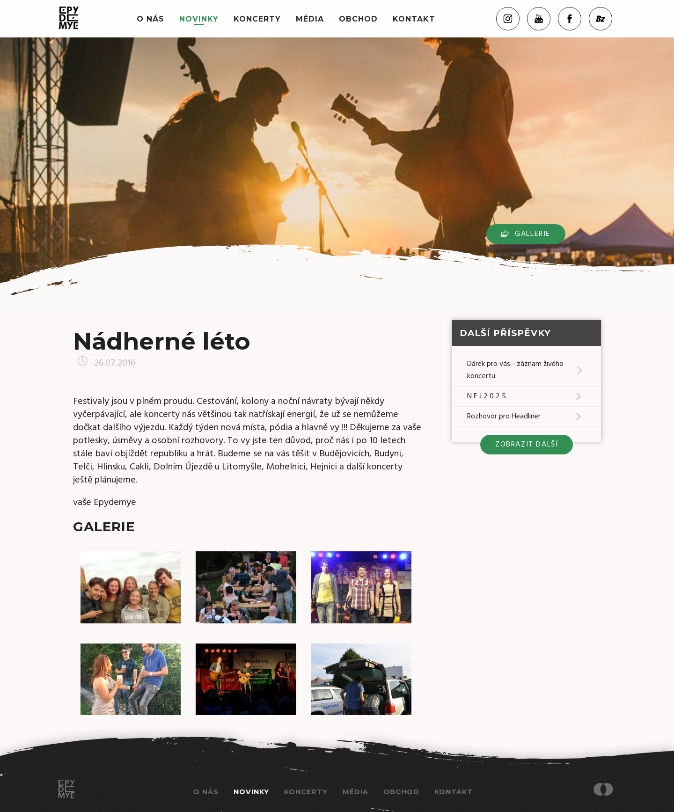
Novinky (199, 19)
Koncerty (257, 19)
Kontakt (414, 19)
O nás (150, 19)
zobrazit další (526, 445)
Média (310, 19)
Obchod (358, 19)
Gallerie (525, 234)
